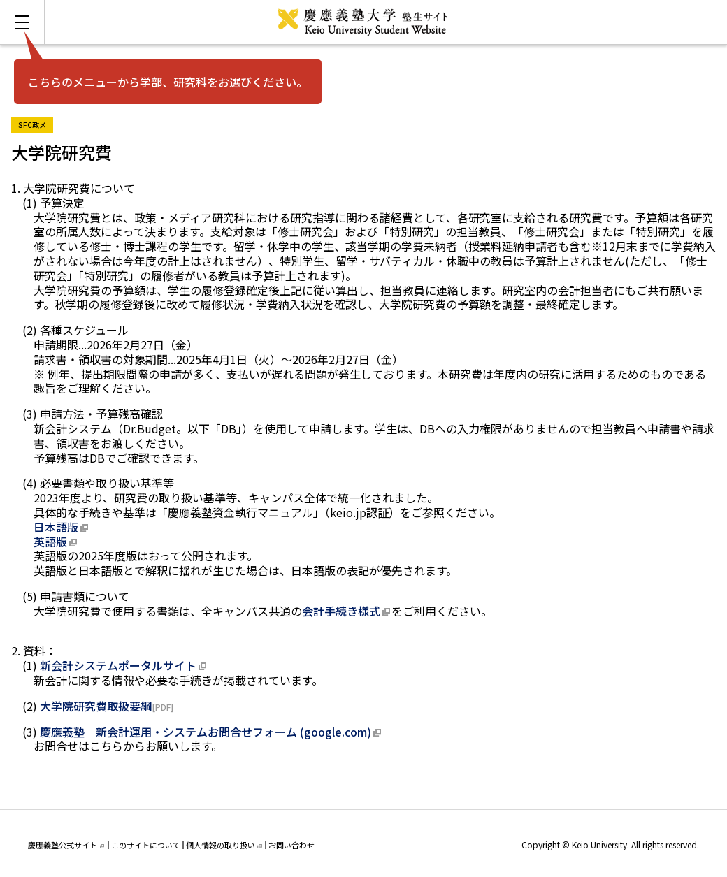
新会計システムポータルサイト (118, 665)
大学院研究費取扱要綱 (96, 705)
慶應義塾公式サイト (66, 844)
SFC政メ (35, 123)
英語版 (50, 541)
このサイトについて (145, 844)
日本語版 (56, 527)
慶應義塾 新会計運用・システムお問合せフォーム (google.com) (205, 731)
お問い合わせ (291, 844)
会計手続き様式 (341, 610)
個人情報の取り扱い (224, 844)
